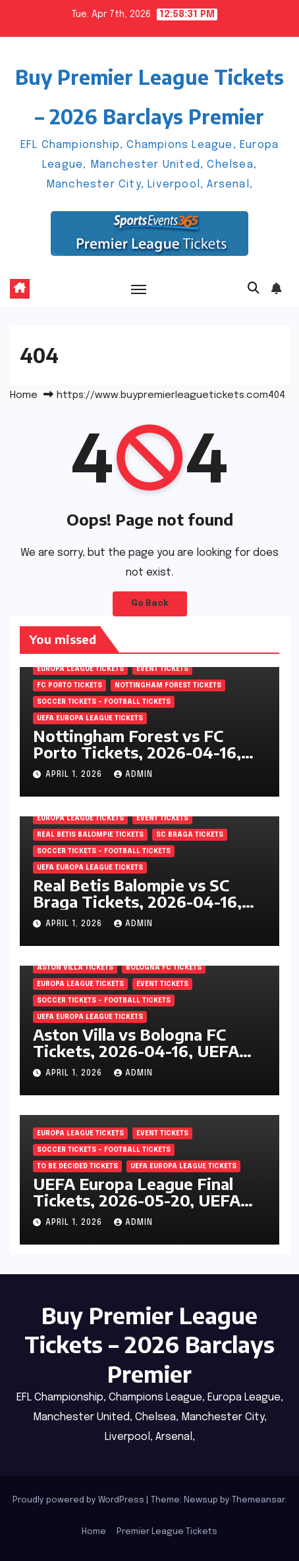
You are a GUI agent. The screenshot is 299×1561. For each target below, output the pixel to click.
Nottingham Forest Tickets (168, 685)
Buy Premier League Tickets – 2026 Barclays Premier (149, 1344)
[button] (253, 289)
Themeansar (258, 1500)
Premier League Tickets (167, 1531)
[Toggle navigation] (138, 289)
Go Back (150, 603)
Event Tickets (162, 669)
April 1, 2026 (75, 775)
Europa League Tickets (80, 669)
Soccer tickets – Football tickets (104, 702)
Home (24, 395)
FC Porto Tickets (69, 685)
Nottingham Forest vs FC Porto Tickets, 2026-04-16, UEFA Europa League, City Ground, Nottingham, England (145, 760)
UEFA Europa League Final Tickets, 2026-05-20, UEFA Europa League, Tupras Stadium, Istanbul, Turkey (136, 1208)
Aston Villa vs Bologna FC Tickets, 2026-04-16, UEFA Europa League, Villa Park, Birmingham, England (136, 1058)
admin (133, 775)
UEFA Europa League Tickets (90, 718)
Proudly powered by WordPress (79, 1500)
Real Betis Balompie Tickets (90, 834)
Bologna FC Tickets (164, 967)
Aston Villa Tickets (75, 967)
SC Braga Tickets (189, 834)
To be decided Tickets (77, 1166)
